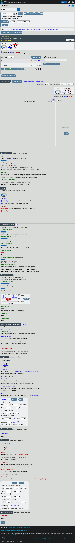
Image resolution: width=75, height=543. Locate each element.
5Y (22, 69)
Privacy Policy (12, 527)
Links (45, 64)
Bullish (38, 81)
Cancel (60, 539)
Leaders (31, 14)
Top (66, 134)
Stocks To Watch (24, 539)
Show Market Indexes (8, 76)
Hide (18, 225)
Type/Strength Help (5, 329)
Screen (18, 2)
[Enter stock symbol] (9, 9)
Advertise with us (26, 527)
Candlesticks (27, 81)
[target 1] (8, 491)
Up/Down (32, 29)
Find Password (66, 539)
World (18, 29)
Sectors (20, 14)
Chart (5, 25)
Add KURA (5, 22)
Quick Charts (45, 539)
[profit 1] (17, 408)
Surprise (49, 29)
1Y (18, 69)
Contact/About (55, 539)
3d (6, 69)
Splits (27, 29)
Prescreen (39, 539)
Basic (33, 81)
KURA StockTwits (54, 64)
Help (50, 539)
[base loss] (9, 422)
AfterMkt (13, 29)
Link (16, 64)
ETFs (25, 14)
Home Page (4, 539)
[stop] (15, 405)
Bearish (43, 81)
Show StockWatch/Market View (12, 33)
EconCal (22, 29)
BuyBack (55, 29)
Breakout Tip (4, 431)
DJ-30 (36, 14)
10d (14, 69)
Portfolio (24, 2)
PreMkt (8, 29)
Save (14, 418)
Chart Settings (36, 57)
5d (10, 69)
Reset (21, 399)
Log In (8, 539)
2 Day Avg (26, 299)
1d (2, 69)
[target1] (8, 408)
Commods (39, 29)
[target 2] (8, 413)
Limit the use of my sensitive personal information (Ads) (14, 530)
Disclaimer (18, 527)
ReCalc (14, 399)
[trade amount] (8, 418)
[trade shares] (23, 418)
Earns (44, 29)
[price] (7, 405)
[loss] (23, 405)
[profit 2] (17, 413)
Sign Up (64, 2)
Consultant (11, 2)
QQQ (41, 14)
